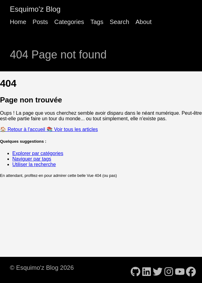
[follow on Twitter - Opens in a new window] (158, 270)
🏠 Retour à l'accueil (23, 129)
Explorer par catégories (37, 153)
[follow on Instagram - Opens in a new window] (169, 270)
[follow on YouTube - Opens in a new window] (180, 270)
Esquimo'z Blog (35, 9)
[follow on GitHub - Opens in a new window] (135, 270)
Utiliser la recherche (34, 164)
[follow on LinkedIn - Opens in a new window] (147, 270)
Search (119, 21)
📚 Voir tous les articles (72, 129)
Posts (40, 21)
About (143, 21)
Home (18, 21)
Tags (96, 21)
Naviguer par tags (31, 158)
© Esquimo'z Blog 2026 (42, 267)
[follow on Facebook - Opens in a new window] (191, 270)
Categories (69, 21)
